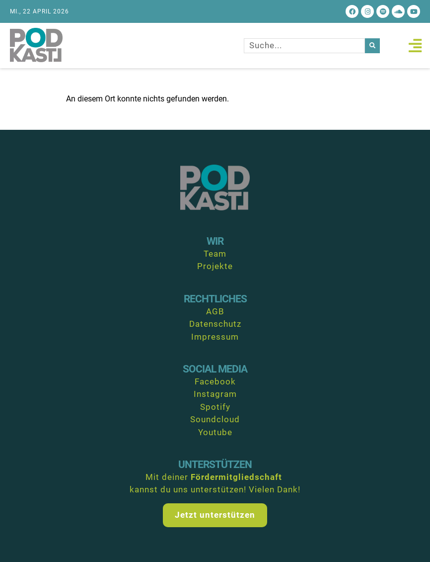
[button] (415, 45)
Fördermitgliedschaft (236, 477)
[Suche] (372, 45)
